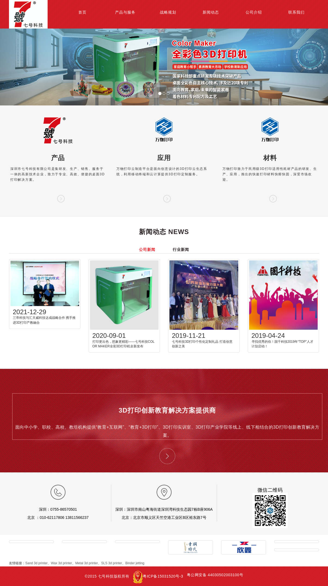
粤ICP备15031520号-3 (163, 576)
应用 (164, 157)
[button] (24, 67)
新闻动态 (211, 12)
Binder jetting (134, 563)
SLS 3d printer (111, 563)
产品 (58, 157)
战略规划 (168, 12)
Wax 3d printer (61, 563)
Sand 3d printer (36, 563)
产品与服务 (125, 12)
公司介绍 (254, 12)
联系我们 (296, 12)
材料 (270, 157)
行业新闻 (181, 249)
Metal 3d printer (86, 563)
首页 (82, 12)
